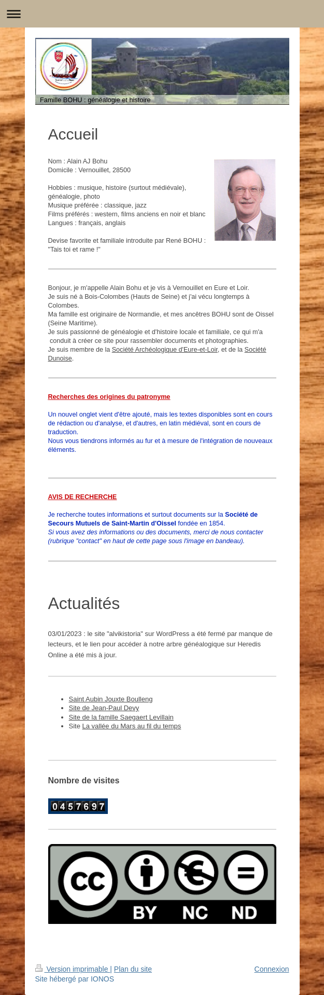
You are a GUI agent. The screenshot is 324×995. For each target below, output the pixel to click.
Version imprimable (72, 969)
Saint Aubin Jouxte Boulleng (111, 699)
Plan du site (133, 969)
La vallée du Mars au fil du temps (131, 726)
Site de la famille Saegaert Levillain (121, 717)
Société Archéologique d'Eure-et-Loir (165, 349)
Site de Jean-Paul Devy (104, 708)
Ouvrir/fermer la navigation (162, 14)
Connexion (272, 969)
